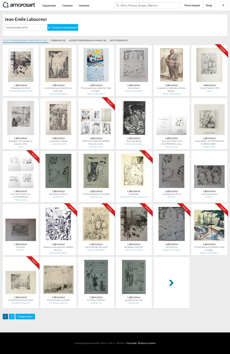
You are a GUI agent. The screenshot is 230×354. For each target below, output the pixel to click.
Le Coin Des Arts (58, 143)
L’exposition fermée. (134, 300)
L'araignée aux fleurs (171, 194)
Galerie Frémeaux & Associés (133, 197)
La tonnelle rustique (58, 141)
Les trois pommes (209, 194)
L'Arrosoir (20, 247)
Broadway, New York (134, 247)
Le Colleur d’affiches (96, 300)
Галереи (67, 5)
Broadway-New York (20, 88)
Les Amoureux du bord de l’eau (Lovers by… (58, 89)
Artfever (172, 197)
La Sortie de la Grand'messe (20, 300)
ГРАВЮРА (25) (58, 40)
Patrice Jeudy (96, 146)
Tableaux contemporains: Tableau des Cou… (58, 248)
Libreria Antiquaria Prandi (21, 90)
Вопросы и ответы (147, 343)
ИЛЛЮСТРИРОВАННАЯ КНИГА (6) (87, 40)
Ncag (209, 90)
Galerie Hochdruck (58, 93)
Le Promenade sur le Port (58, 300)
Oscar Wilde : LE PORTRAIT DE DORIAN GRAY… (209, 142)
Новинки (84, 5)
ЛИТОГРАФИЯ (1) (118, 40)
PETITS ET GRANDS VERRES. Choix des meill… (96, 142)
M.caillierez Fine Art (21, 303)
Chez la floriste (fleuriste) (96, 247)
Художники (49, 5)
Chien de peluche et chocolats (96, 194)
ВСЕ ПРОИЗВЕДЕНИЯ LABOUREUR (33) (25, 40)
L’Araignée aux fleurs (58, 194)
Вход (209, 5)
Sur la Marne (134, 88)
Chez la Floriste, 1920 (209, 88)
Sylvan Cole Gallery (96, 93)
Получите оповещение (63, 27)
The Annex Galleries (58, 303)
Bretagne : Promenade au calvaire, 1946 (20, 142)
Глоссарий (131, 343)
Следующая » (25, 316)
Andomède (134, 194)
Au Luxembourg (133, 141)
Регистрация (192, 5)
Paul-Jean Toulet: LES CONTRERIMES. (21, 195)
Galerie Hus (58, 197)
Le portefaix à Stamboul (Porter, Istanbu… (171, 89)
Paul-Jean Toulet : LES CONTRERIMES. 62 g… (171, 142)
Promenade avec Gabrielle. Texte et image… (96, 89)
